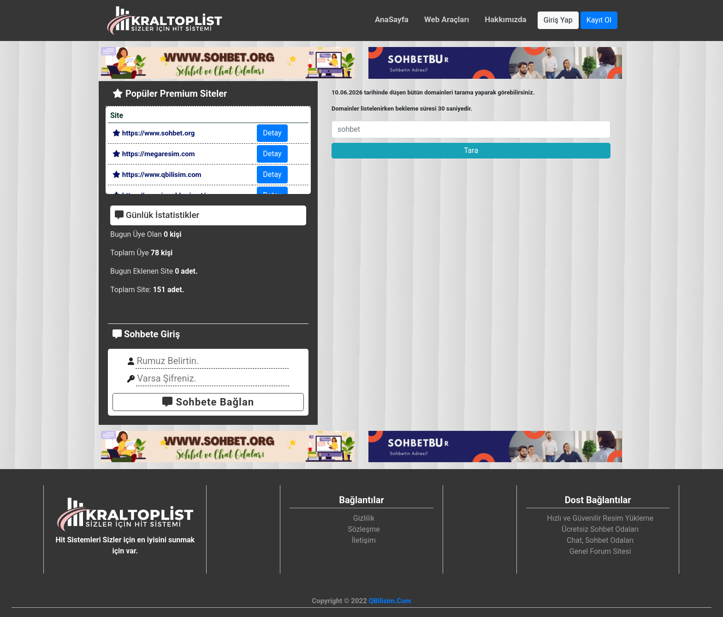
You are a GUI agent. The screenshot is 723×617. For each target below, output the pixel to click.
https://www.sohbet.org (154, 133)
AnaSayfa (392, 19)
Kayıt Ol (599, 20)
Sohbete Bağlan (208, 402)
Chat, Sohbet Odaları (600, 540)
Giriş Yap (558, 20)
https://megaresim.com (154, 154)
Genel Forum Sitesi (600, 551)
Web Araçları (446, 19)
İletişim (364, 540)
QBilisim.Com (389, 601)
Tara (471, 150)
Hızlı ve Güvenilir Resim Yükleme (600, 518)
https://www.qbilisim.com (157, 174)
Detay (272, 133)
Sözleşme (364, 529)
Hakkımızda (505, 19)
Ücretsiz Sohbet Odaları (600, 529)
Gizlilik (363, 518)
